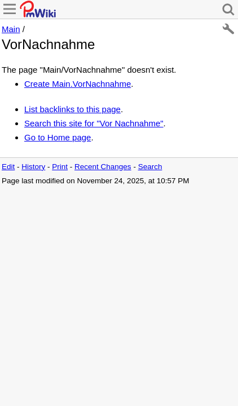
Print (60, 166)
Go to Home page (57, 137)
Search (150, 166)
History (33, 166)
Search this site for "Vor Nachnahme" (94, 123)
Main (11, 29)
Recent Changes (102, 166)
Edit (8, 166)
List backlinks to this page (72, 109)
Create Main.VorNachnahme (77, 84)
